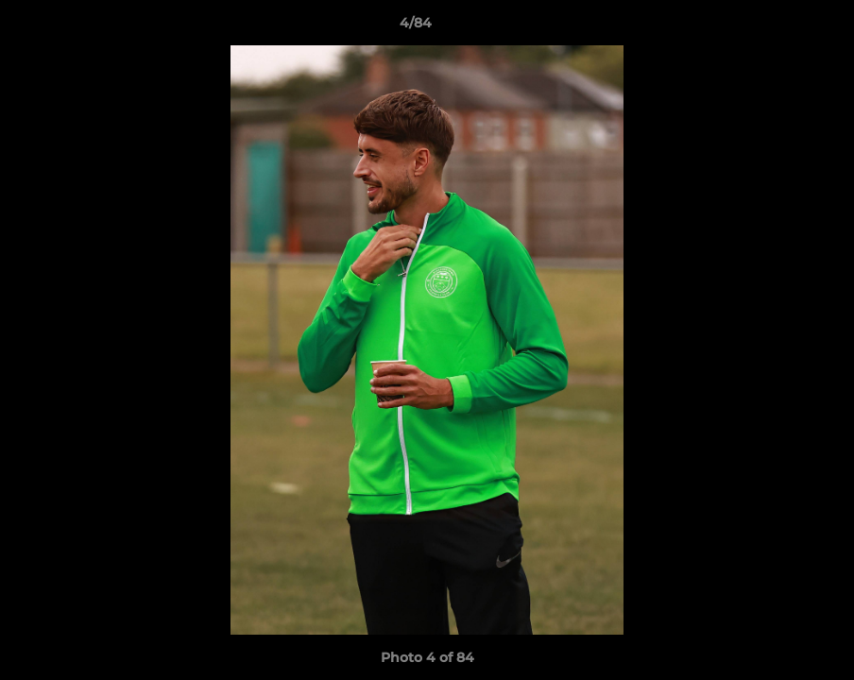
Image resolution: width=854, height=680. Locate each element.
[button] (774, 27)
